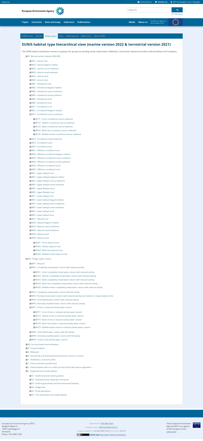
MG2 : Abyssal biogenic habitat (45, 222)
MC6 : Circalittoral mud (42, 146)
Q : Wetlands (33, 352)
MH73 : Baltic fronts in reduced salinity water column (58, 319)
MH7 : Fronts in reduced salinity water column (52, 307)
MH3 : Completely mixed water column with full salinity (56, 292)
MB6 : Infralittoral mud (41, 102)
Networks (6, 2)
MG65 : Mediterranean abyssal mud (51, 254)
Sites (61, 36)
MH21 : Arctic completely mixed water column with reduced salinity (64, 272)
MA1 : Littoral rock (40, 61)
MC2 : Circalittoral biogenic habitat (47, 110)
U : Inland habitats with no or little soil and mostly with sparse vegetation (59, 367)
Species (39, 36)
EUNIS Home (27, 36)
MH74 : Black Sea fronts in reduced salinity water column (60, 323)
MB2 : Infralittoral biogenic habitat (47, 87)
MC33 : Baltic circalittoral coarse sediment (54, 126)
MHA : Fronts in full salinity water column (49, 339)
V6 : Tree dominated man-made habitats (49, 394)
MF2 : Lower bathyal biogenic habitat (48, 199)
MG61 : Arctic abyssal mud (47, 242)
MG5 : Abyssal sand (40, 234)
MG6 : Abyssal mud (40, 238)
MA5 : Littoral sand (40, 76)
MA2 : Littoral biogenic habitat (45, 64)
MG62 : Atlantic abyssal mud (47, 246)
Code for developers (117, 434)
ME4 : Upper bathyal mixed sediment (48, 184)
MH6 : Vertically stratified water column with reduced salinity (58, 303)
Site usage (104, 434)
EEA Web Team (107, 423)
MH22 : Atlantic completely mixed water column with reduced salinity (65, 276)
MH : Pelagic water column (39, 258)
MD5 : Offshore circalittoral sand (46, 165)
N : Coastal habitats (36, 348)
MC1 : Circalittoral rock (42, 106)
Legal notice (171, 431)
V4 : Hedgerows (38, 387)
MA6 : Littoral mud (40, 80)
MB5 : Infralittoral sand (42, 99)
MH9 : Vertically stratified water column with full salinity (56, 335)
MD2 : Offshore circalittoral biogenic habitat (51, 154)
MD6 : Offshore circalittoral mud (46, 169)
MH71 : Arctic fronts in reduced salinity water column (58, 312)
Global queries (72, 36)
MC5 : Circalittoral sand (42, 142)
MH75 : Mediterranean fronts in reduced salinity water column (62, 327)
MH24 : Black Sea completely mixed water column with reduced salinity (66, 283)
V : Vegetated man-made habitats (42, 371)
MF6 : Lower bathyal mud (43, 215)
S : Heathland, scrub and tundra (42, 359)
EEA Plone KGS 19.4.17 (108, 427)
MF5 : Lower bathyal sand (43, 211)
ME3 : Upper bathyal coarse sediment (48, 180)
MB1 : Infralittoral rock (41, 83)
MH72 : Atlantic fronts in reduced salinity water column (59, 316)
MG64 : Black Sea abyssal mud (48, 250)
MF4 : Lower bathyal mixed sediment (48, 207)
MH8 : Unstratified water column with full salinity (53, 332)
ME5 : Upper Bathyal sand (43, 188)
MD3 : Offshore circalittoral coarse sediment (51, 158)
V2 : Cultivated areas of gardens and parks (50, 379)
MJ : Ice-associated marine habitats (43, 344)
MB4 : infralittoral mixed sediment (47, 95)
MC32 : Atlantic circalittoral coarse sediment (54, 122)
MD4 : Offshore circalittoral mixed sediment (51, 161)
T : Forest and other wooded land (42, 363)
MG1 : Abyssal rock (40, 218)
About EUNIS (99, 36)
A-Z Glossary (177, 14)
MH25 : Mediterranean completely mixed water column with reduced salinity (69, 287)
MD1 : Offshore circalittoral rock (46, 150)
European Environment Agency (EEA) (18, 423)
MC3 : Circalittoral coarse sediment (47, 114)
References (86, 36)
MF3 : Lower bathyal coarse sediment (48, 203)
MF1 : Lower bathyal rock (42, 196)
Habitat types (51, 36)
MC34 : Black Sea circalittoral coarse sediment (55, 130)
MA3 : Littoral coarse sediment (45, 68)
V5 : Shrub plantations (41, 391)
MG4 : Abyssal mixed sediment (45, 230)
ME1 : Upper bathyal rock (43, 173)
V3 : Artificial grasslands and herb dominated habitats (55, 383)
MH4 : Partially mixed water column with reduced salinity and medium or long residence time (72, 296)
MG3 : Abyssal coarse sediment (45, 226)
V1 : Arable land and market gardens (48, 375)
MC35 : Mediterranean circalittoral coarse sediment (58, 134)
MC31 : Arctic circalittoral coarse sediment (54, 119)
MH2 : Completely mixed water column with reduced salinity (58, 267)
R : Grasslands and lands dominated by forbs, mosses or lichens (56, 355)
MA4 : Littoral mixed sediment (45, 72)
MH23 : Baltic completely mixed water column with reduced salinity (64, 279)
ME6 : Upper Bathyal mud (43, 192)
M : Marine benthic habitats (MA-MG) (44, 56)
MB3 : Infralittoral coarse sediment (47, 91)
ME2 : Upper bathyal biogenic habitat (48, 177)
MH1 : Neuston (38, 263)
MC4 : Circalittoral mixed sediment (47, 139)
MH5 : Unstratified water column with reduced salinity (55, 299)
